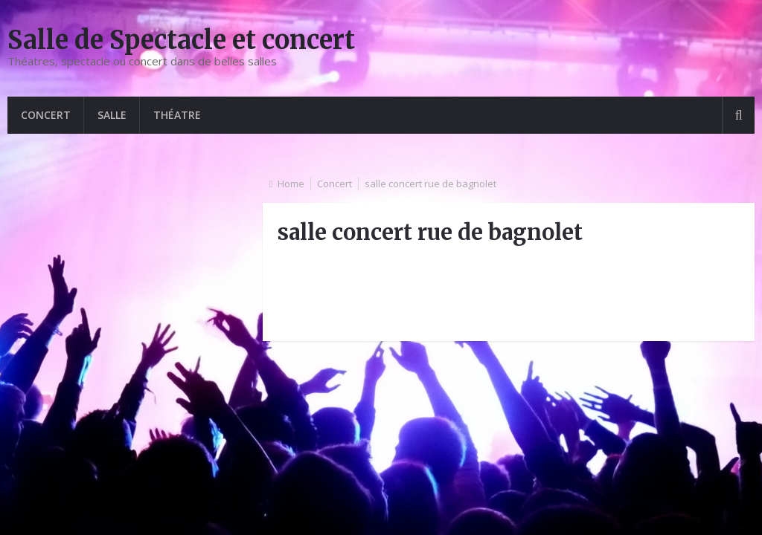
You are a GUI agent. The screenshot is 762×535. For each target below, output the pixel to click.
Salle (112, 115)
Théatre (177, 115)
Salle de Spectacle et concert (181, 40)
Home (291, 183)
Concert (46, 115)
